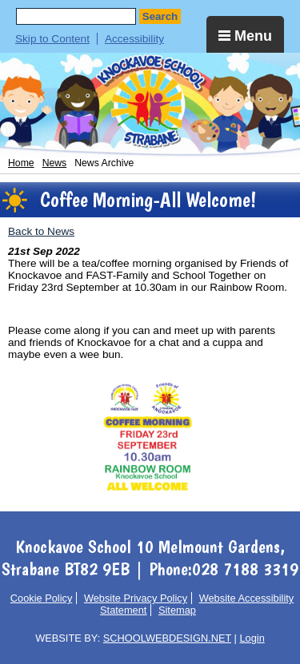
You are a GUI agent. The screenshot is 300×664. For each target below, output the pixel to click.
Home (21, 163)
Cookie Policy (41, 598)
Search (160, 16)
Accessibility (134, 39)
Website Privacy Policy (135, 598)
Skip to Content (52, 39)
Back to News (41, 231)
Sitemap (177, 610)
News (54, 163)
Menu (245, 36)
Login (251, 638)
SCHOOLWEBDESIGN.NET (167, 638)
